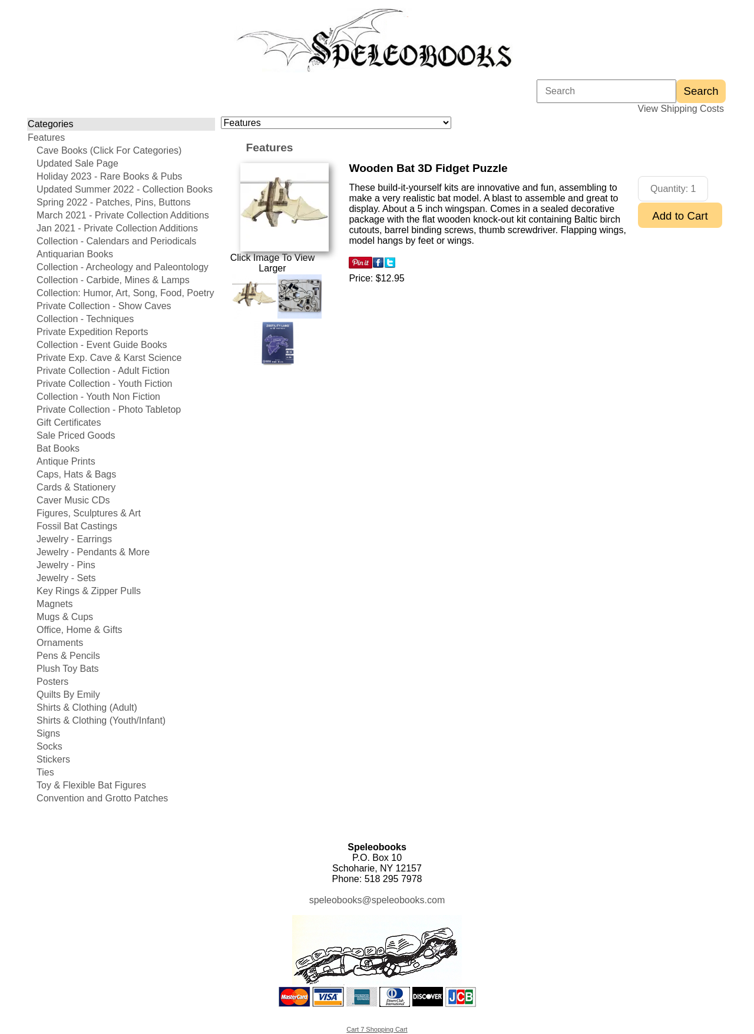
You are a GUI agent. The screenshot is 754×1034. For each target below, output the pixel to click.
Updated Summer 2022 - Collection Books (125, 189)
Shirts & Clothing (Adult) (87, 707)
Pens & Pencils (68, 656)
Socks (49, 746)
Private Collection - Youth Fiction (104, 384)
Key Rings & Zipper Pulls (89, 591)
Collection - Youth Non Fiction (98, 397)
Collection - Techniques (85, 319)
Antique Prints (66, 461)
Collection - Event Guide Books (102, 345)
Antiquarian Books (75, 254)
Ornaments (60, 643)
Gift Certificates (69, 422)
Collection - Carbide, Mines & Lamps (113, 280)
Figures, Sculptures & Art (89, 513)
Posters (52, 682)
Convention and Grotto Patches (102, 798)
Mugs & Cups (65, 617)
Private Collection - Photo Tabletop (109, 410)
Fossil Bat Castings (77, 526)
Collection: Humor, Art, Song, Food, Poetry (125, 293)
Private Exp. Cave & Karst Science (109, 358)
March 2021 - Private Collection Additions (123, 215)
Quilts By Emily (68, 695)
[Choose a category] (336, 123)
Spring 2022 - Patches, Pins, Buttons (113, 202)
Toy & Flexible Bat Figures (91, 785)
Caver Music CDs (73, 500)
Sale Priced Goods (76, 435)
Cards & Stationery (76, 487)
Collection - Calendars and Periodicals (116, 241)
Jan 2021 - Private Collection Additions (117, 228)
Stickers (53, 759)
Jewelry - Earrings (74, 539)
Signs (48, 733)
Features (46, 137)
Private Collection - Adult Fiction (103, 371)
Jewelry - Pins (66, 565)
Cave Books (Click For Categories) (109, 150)
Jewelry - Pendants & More (93, 552)
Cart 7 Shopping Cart (376, 1029)
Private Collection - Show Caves (104, 306)
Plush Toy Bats (68, 669)
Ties (45, 772)
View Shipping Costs (681, 109)
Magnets (54, 604)
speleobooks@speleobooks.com (377, 900)
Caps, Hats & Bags (76, 474)
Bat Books (58, 448)
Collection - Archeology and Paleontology (123, 267)
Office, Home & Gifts (80, 630)
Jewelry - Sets (66, 578)
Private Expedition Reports (92, 332)
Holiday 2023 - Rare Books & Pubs (109, 176)
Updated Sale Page (77, 163)
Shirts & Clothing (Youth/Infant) (101, 720)
